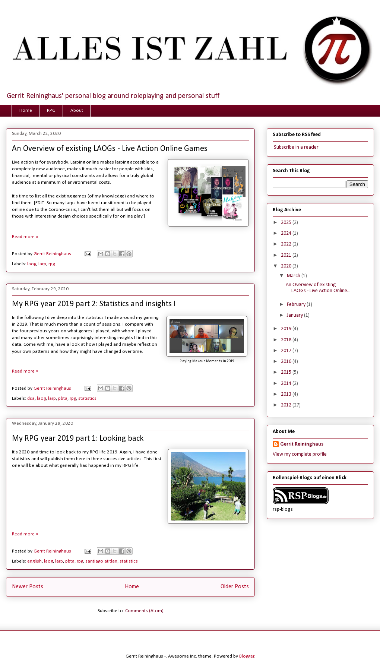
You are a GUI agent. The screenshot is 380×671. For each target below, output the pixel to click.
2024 (286, 233)
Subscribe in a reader (296, 147)
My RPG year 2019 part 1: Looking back (77, 438)
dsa (31, 398)
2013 (286, 394)
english (34, 561)
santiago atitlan (101, 561)
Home (25, 110)
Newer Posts (27, 587)
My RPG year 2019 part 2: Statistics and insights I (94, 304)
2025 (286, 222)
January (295, 315)
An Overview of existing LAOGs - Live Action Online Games (110, 149)
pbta (62, 398)
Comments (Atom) (144, 610)
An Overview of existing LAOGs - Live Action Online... (318, 288)
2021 (286, 255)
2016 (286, 361)
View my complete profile (300, 454)
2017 (286, 351)
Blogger (246, 656)
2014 (286, 383)
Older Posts (235, 587)
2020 (286, 266)
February (297, 304)
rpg (51, 264)
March (294, 276)
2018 (286, 340)
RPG (51, 110)
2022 (286, 244)
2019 (286, 329)
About (76, 110)
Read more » (25, 236)
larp (42, 264)
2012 (286, 405)
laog (31, 264)
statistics (87, 398)
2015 (286, 372)
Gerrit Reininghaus (301, 444)
